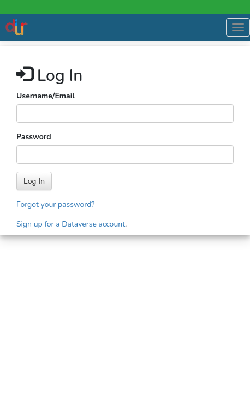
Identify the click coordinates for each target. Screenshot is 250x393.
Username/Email (45, 96)
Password (33, 137)
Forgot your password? (55, 204)
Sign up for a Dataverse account (70, 224)
